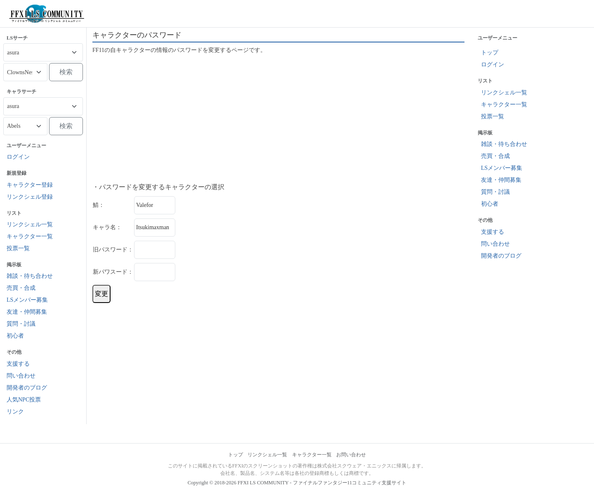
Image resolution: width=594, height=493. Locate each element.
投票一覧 (18, 248)
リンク (15, 411)
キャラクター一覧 (30, 236)
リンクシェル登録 (30, 197)
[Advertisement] (278, 118)
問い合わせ (21, 376)
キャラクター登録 (30, 185)
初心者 (15, 336)
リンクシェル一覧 (30, 224)
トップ (489, 52)
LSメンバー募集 (27, 300)
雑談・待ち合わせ (30, 276)
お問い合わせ (351, 455)
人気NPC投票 (24, 400)
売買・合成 (21, 288)
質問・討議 (21, 324)
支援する (18, 364)
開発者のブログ (27, 388)
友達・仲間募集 (27, 312)
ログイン (18, 157)
